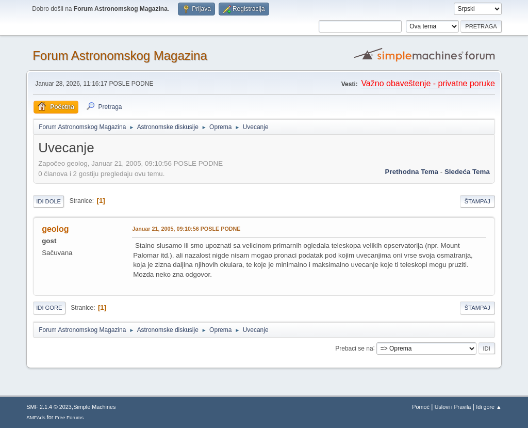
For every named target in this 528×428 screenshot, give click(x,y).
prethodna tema (411, 172)
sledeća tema (467, 172)
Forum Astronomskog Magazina (119, 55)
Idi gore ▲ (489, 407)
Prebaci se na (354, 348)
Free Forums (69, 417)
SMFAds (35, 417)
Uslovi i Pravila (453, 407)
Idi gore (49, 308)
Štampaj (477, 201)
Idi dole (48, 201)
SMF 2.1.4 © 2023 (49, 407)
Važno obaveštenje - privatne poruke (427, 83)
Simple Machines (94, 407)
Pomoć (421, 407)
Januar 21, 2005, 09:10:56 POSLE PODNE (186, 229)
